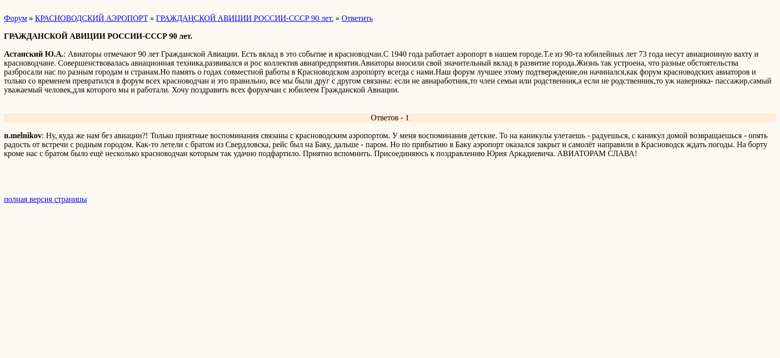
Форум (15, 18)
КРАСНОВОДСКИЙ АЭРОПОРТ (91, 18)
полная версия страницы (45, 199)
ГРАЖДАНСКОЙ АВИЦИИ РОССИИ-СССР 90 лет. (245, 18)
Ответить (357, 18)
